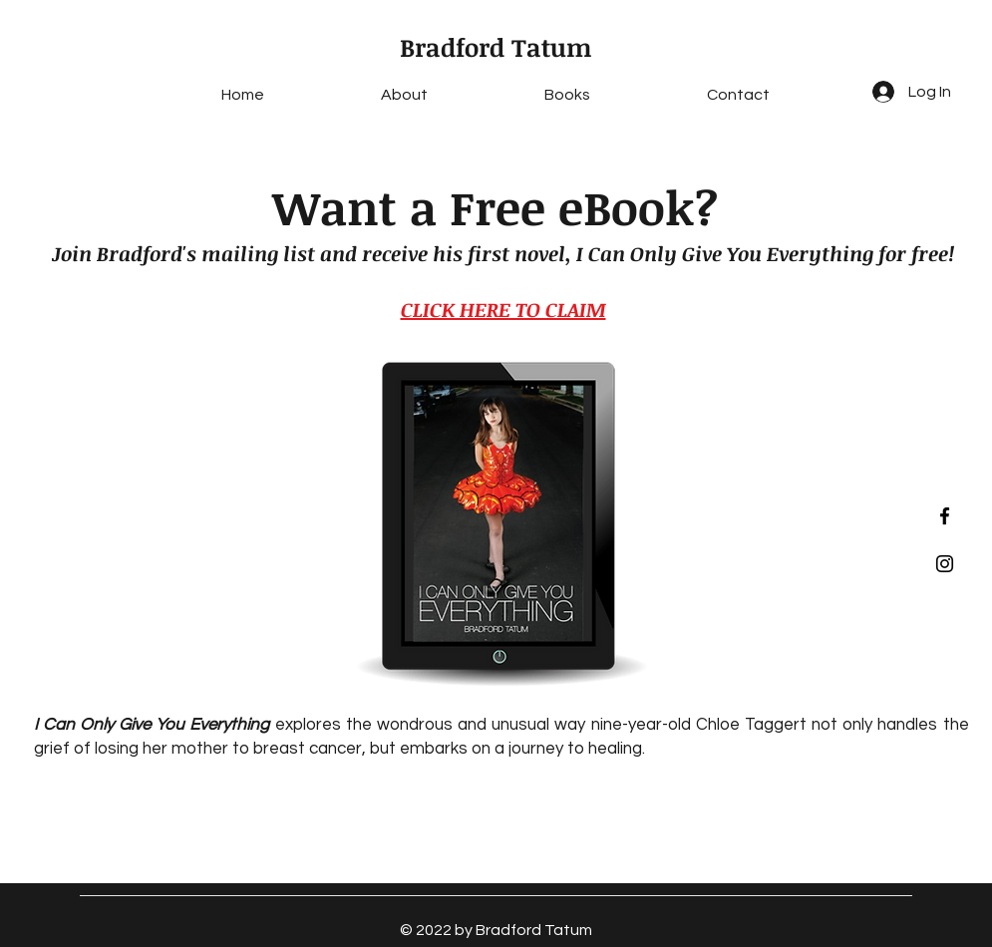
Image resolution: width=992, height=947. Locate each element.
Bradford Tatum (496, 47)
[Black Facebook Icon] (944, 515)
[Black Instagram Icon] (944, 563)
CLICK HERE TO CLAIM (503, 309)
